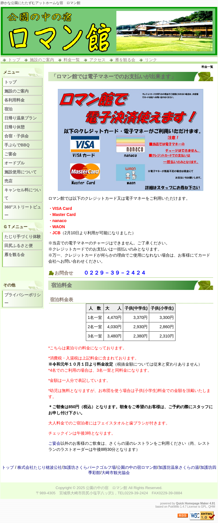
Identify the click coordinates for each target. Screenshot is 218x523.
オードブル (14, 163)
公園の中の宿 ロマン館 (106, 488)
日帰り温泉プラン (20, 118)
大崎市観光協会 (115, 472)
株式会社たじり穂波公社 (39, 467)
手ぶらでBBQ (16, 145)
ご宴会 (54, 443)
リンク (151, 59)
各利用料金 (14, 100)
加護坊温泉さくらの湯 (178, 467)
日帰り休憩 (14, 127)
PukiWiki (173, 506)
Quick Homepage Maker (192, 503)
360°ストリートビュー (22, 211)
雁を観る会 (125, 59)
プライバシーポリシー (22, 299)
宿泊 (8, 109)
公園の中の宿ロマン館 (137, 467)
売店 (8, 181)
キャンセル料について (22, 194)
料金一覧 (72, 59)
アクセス (97, 59)
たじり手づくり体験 (22, 236)
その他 (9, 285)
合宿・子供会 (16, 136)
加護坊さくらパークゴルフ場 (89, 467)
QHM (211, 506)
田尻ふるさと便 (18, 245)
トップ (14, 59)
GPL (204, 506)
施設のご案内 (42, 59)
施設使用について (20, 172)
